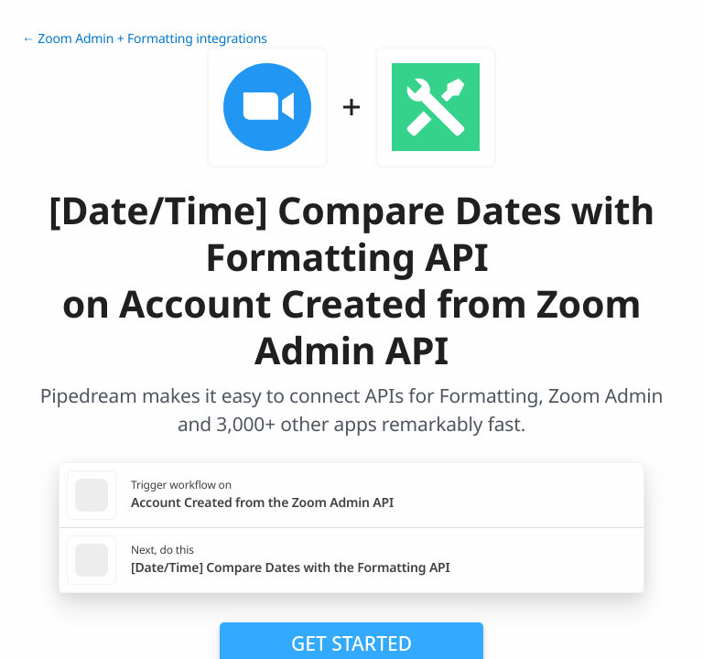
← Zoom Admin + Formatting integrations (144, 39)
